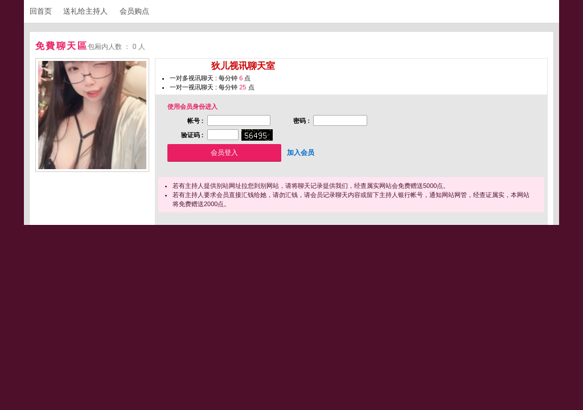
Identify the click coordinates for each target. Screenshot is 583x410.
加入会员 (300, 153)
